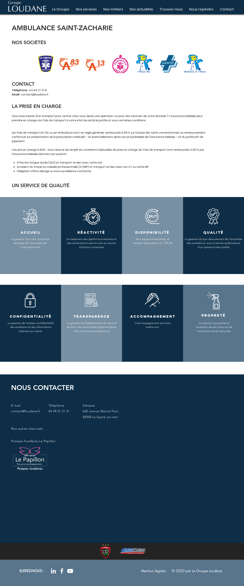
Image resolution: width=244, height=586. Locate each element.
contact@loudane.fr (35, 94)
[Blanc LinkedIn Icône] (53, 571)
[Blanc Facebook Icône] (61, 571)
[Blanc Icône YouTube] (70, 571)
